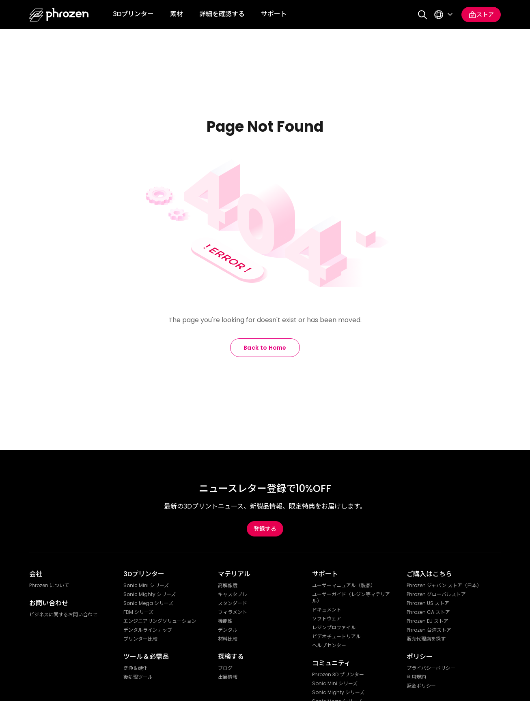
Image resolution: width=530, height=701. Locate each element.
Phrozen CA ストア (428, 612)
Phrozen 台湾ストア (429, 630)
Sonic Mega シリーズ (148, 603)
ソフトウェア (326, 619)
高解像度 (227, 585)
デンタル (227, 630)
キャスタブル (232, 594)
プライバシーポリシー (431, 668)
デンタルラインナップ (147, 630)
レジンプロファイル (334, 627)
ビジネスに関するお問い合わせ (63, 614)
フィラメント (232, 612)
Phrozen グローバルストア (436, 594)
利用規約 (416, 677)
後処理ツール (138, 677)
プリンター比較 (140, 639)
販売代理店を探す (426, 639)
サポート (274, 14)
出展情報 (227, 677)
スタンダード (232, 603)
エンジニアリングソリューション (159, 621)
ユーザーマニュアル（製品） (343, 585)
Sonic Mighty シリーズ (149, 594)
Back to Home (265, 348)
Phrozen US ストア (428, 603)
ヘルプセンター (329, 645)
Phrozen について (49, 585)
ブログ (225, 668)
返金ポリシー (421, 686)
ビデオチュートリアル (336, 636)
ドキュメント (326, 610)
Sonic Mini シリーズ (146, 585)
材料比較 (227, 639)
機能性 (225, 621)
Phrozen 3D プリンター (338, 674)
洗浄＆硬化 (135, 668)
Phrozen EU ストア (427, 621)
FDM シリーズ (138, 612)
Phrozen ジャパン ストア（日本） (444, 585)
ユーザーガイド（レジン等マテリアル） (351, 597)
